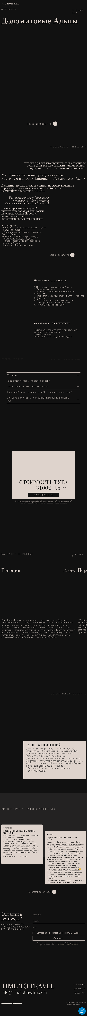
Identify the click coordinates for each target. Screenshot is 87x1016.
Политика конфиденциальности (11, 1003)
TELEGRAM (79, 992)
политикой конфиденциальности (67, 945)
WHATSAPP (79, 988)
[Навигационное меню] (83, 4)
